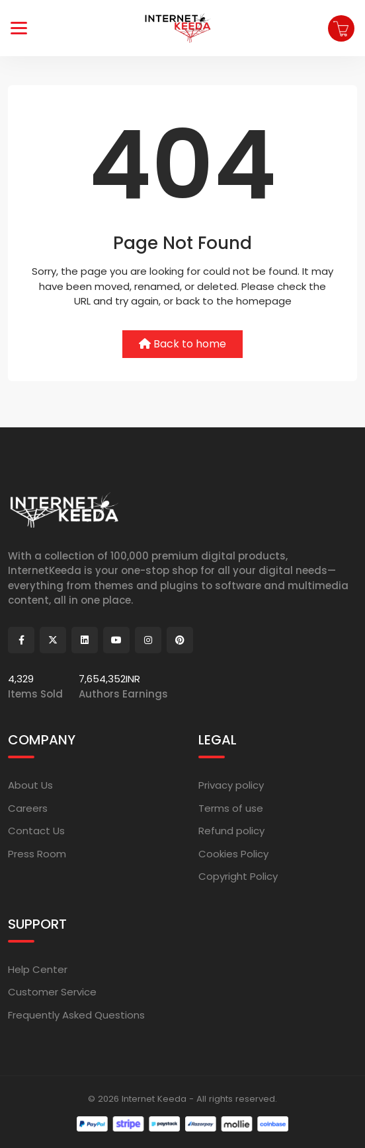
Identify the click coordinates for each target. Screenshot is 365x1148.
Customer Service (52, 992)
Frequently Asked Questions (76, 1015)
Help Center (37, 969)
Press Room (37, 854)
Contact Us (36, 831)
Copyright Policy (238, 876)
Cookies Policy (233, 854)
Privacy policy (231, 785)
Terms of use (230, 808)
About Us (30, 785)
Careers (28, 808)
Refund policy (231, 831)
